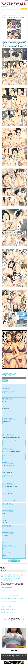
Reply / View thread (5, 392)
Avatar (14, 580)
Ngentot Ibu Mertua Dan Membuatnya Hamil (8, 601)
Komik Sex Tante (4, 574)
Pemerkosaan (3, 580)
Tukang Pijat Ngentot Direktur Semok (7, 612)
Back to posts (4, 380)
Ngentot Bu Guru (10, 580)
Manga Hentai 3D (19, 578)
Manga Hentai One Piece (18, 574)
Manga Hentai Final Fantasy (16, 576)
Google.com (5, 619)
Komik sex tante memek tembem (9, 374)
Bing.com (23, 619)
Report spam (11, 392)
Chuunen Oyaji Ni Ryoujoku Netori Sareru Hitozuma (10, 590)
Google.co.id (10, 619)
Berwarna (10, 578)
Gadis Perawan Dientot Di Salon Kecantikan (8, 606)
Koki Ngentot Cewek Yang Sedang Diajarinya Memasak (10, 595)
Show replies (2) (18, 419)
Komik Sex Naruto (18, 572)
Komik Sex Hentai (11, 572)
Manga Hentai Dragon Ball (5, 576)
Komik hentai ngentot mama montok (10, 373)
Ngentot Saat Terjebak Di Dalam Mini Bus (8, 609)
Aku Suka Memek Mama (5, 592)
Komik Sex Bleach (4, 578)
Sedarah (13, 578)
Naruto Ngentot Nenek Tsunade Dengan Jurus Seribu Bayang (12, 598)
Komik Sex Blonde (4, 572)
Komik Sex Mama (11, 574)
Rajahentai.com (14, 620)
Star (6, 377)
